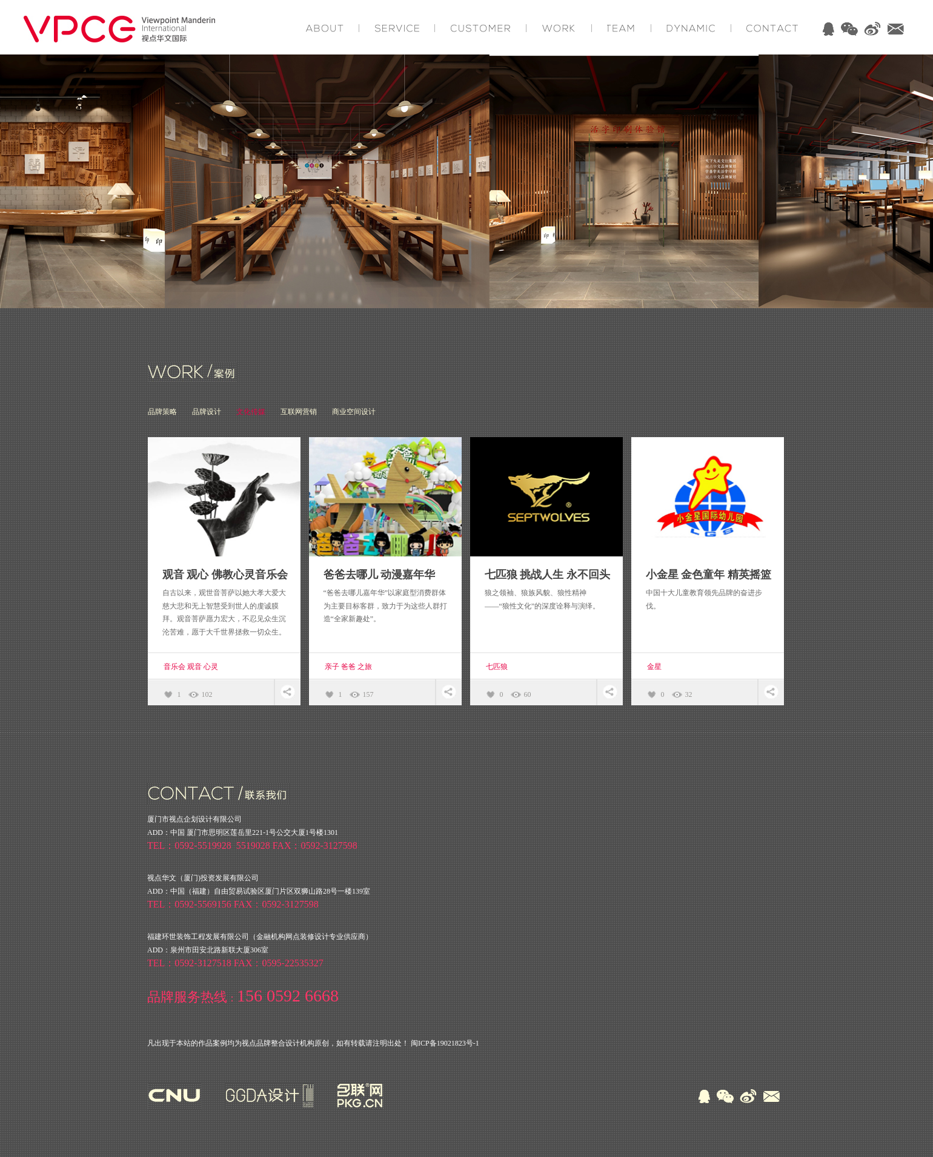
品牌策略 (162, 411)
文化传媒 (250, 411)
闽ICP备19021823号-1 (445, 1043)
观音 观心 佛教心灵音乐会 (225, 575)
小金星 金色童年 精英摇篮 (708, 575)
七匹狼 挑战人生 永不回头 (547, 575)
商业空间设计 (354, 411)
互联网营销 (299, 411)
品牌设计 (206, 411)
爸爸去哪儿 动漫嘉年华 (380, 575)
